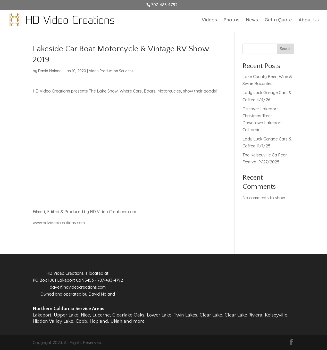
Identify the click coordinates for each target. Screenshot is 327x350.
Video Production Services (111, 71)
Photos (231, 20)
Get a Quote (278, 20)
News (252, 20)
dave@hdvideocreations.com (78, 287)
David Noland (50, 71)
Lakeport (42, 315)
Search (285, 48)
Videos (209, 20)
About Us (309, 20)
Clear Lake (211, 315)
